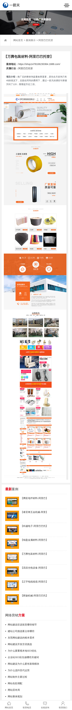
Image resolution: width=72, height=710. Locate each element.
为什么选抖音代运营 (19, 670)
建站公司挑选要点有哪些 (21, 631)
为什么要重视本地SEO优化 (22, 651)
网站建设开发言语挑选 (20, 644)
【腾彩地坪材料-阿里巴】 (34, 498)
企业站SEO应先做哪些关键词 (23, 657)
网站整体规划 (15, 696)
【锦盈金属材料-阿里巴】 (34, 540)
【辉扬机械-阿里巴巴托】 (34, 595)
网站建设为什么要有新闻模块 (23, 664)
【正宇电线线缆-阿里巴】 (34, 581)
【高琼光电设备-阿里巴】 (34, 568)
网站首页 (18, 40)
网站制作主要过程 (17, 677)
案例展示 (31, 40)
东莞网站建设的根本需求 (21, 637)
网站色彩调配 (15, 683)
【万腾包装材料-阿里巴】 (34, 554)
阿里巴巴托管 (46, 40)
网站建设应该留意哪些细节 (22, 624)
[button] (28, 33)
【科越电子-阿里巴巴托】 (34, 526)
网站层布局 (14, 690)
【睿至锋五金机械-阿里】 (34, 512)
